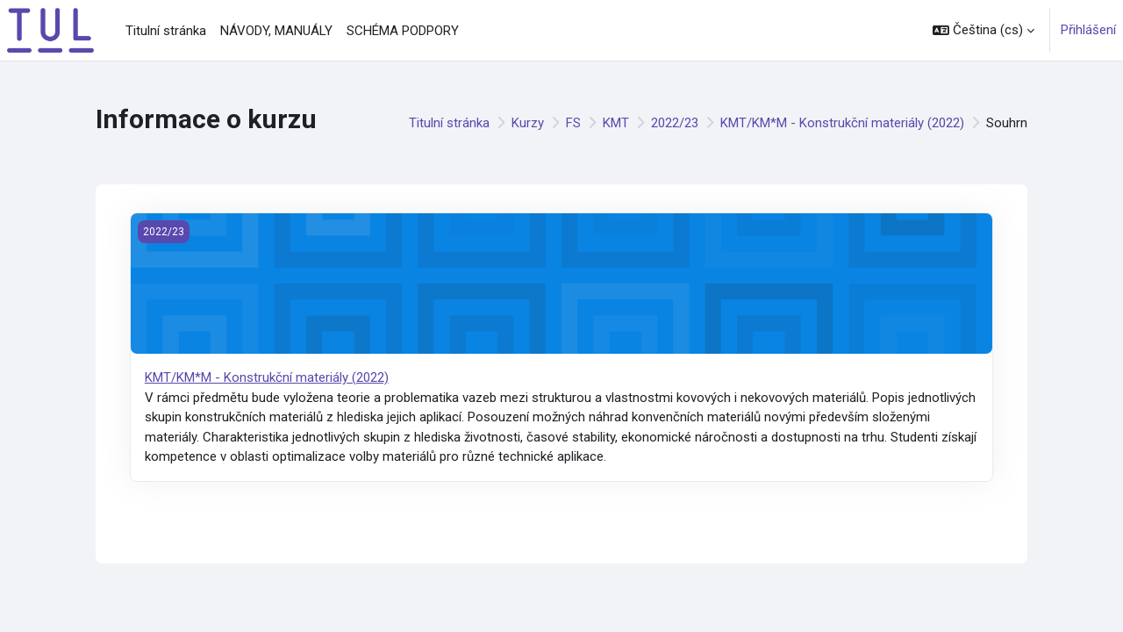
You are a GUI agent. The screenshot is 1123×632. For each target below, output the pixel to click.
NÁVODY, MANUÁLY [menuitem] (276, 31)
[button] (983, 30)
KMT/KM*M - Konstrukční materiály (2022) (842, 123)
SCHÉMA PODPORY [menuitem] (403, 31)
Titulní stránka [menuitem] (165, 31)
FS (573, 123)
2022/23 (674, 123)
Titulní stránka (449, 123)
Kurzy (527, 123)
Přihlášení (1088, 30)
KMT (616, 123)
